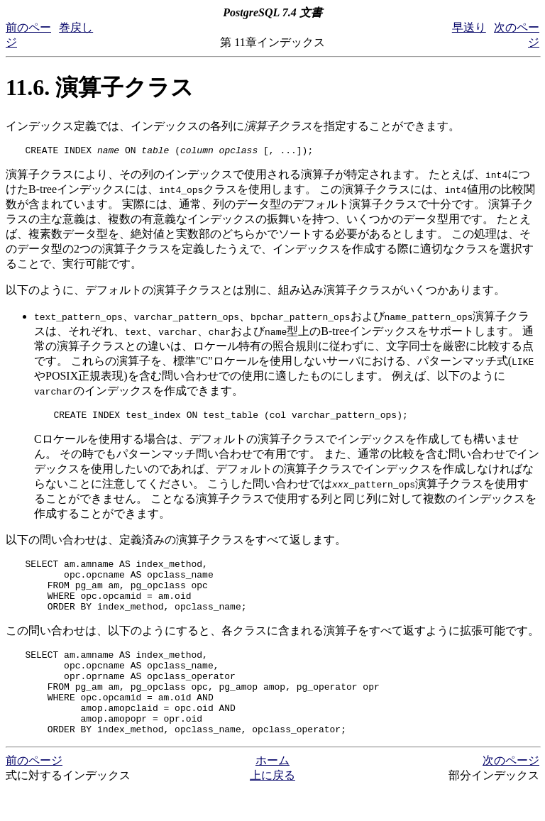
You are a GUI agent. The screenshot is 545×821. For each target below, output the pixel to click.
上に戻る (272, 807)
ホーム (272, 792)
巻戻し (76, 27)
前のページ (34, 792)
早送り (469, 27)
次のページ (511, 792)
